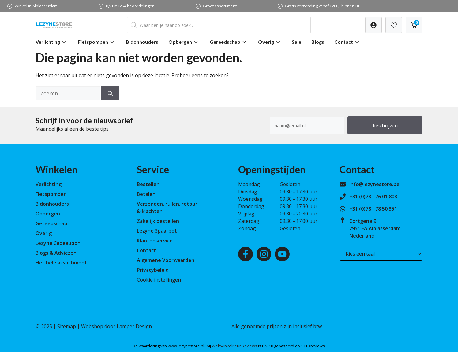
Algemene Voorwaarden (165, 260)
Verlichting (52, 42)
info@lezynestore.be (374, 184)
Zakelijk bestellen (158, 221)
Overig (270, 42)
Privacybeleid (153, 270)
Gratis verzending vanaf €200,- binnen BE (322, 6)
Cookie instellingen (159, 279)
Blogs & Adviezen (56, 252)
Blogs (317, 42)
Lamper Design (134, 326)
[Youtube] (282, 254)
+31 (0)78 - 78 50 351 (373, 208)
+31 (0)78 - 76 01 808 (373, 196)
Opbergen (184, 42)
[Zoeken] (110, 93)
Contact (347, 42)
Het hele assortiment (61, 262)
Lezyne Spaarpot (157, 230)
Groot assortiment (220, 6)
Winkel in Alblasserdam (36, 6)
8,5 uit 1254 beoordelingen (130, 6)
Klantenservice (155, 240)
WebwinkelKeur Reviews (234, 346)
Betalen (146, 194)
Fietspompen (97, 42)
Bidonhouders (142, 42)
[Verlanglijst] (373, 25)
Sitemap (66, 326)
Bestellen (148, 184)
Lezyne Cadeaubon (58, 243)
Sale (296, 42)
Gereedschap (229, 42)
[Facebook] (245, 254)
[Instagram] (264, 254)
